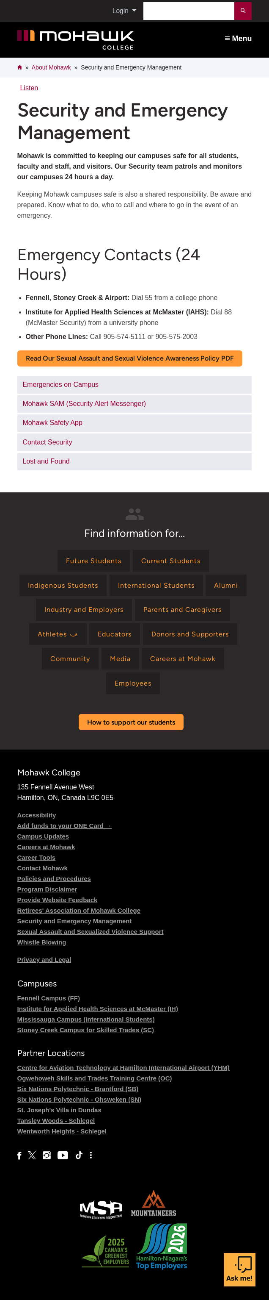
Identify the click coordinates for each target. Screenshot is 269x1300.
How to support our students (131, 722)
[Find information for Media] (120, 658)
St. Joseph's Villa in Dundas (59, 1110)
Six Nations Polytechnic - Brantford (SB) (78, 1088)
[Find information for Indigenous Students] (63, 585)
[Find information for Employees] (133, 683)
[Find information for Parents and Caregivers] (182, 609)
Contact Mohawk (42, 868)
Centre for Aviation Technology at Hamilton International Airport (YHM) (123, 1067)
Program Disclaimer (47, 889)
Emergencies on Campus (60, 384)
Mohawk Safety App (52, 422)
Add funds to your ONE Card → (64, 825)
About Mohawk (51, 67)
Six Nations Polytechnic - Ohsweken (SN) (79, 1099)
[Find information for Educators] (114, 634)
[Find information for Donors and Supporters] (190, 634)
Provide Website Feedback (57, 899)
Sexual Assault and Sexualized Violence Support (90, 931)
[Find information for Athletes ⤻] (58, 634)
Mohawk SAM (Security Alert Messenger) (84, 403)
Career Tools (36, 857)
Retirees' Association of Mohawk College (78, 910)
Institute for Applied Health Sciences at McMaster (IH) (97, 1008)
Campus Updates (43, 836)
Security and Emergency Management (74, 921)
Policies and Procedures (54, 878)
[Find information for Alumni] (226, 585)
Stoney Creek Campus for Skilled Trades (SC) (85, 1029)
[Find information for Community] (70, 658)
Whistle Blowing (41, 942)
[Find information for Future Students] (94, 561)
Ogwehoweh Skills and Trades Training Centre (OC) (94, 1078)
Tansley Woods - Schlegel (56, 1120)
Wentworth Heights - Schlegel (62, 1131)
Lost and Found (45, 461)
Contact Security (47, 442)
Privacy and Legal (44, 959)
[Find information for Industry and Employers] (84, 609)
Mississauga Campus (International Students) (86, 1019)
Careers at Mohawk (46, 846)
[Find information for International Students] (156, 585)
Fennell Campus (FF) (48, 998)
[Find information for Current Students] (171, 561)
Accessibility (36, 815)
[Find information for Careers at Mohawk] (183, 658)
